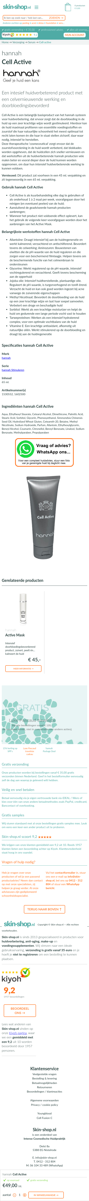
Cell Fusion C (44, 1118)
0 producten (80, 5)
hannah (6, 357)
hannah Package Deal (49, 749)
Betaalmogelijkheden (44, 1083)
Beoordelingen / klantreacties (44, 1091)
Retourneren (44, 1087)
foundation (51, 23)
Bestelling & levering (44, 1078)
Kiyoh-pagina (18, 1033)
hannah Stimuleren (13, 370)
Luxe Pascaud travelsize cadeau (29, 751)
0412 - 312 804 (45, 1161)
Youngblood (44, 1113)
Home (5, 42)
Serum (31, 42)
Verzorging (18, 42)
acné (33, 23)
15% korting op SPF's (10, 749)
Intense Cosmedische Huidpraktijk (44, 1138)
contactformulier (65, 872)
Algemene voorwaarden (44, 1100)
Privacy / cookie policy (44, 1104)
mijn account (74, 35)
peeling (25, 23)
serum (62, 23)
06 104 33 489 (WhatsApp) (46, 1165)
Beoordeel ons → (20, 1011)
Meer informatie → (23, 668)
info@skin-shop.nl (46, 1157)
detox (41, 23)
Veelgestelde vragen (44, 1074)
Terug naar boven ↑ (44, 909)
